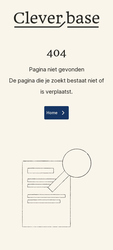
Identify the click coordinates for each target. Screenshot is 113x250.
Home (56, 112)
